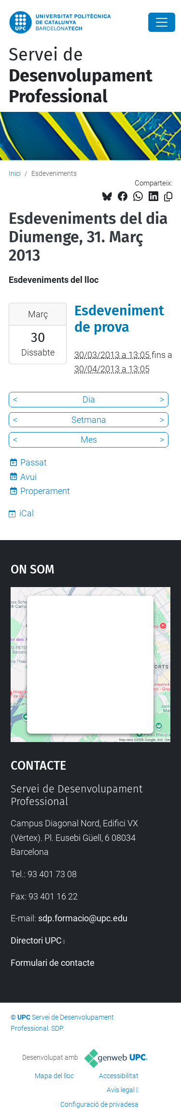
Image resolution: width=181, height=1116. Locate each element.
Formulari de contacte (53, 963)
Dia (89, 399)
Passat (33, 462)
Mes (89, 439)
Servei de (81, 75)
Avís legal (121, 1090)
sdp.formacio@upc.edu (82, 918)
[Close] (161, 22)
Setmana (88, 420)
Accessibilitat (119, 1076)
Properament (45, 491)
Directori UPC (36, 940)
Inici (15, 173)
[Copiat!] (168, 196)
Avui (28, 477)
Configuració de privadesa (99, 1104)
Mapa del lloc (54, 1076)
